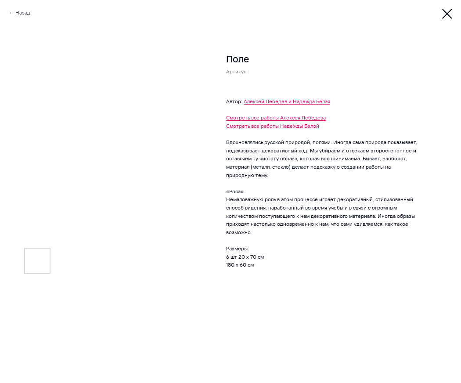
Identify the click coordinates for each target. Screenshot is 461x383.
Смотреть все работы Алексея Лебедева (276, 117)
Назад (22, 12)
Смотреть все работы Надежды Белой (272, 126)
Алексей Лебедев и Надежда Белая (287, 101)
